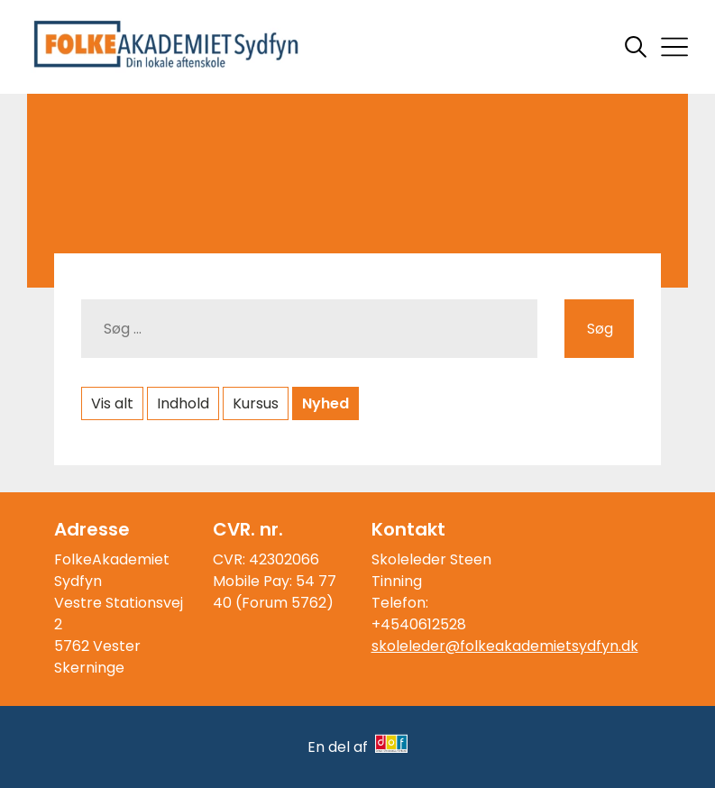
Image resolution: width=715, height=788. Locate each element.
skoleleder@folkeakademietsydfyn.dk (504, 646)
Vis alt (112, 403)
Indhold (183, 403)
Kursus (256, 403)
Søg (600, 328)
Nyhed (325, 403)
